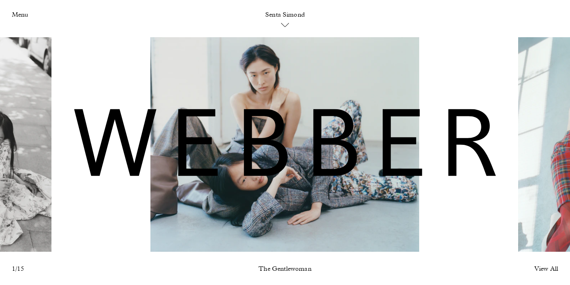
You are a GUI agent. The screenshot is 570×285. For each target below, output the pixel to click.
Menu (20, 15)
